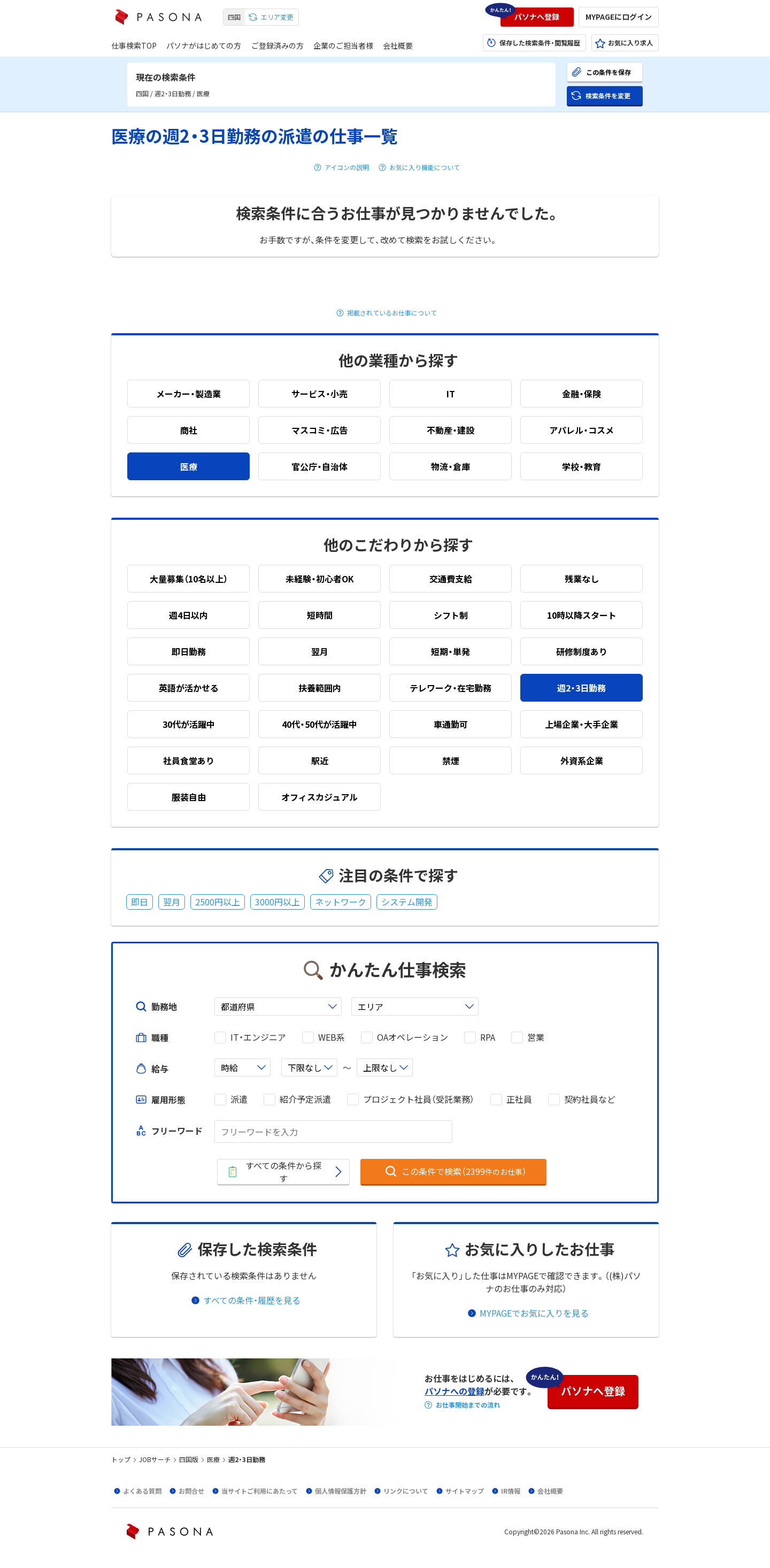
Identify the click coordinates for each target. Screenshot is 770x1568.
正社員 (519, 1099)
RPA (487, 1037)
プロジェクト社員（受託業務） (418, 1099)
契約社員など (589, 1099)
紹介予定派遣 (305, 1099)
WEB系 (331, 1037)
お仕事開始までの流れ (468, 1405)
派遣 (239, 1099)
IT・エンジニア (258, 1037)
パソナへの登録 (454, 1391)
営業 (535, 1037)
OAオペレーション (412, 1037)
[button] (537, 17)
